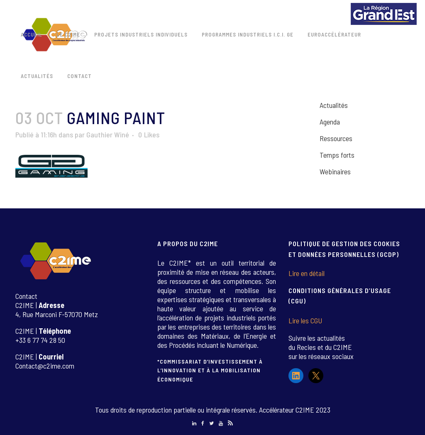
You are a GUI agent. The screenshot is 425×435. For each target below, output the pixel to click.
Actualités (334, 105)
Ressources (336, 138)
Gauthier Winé (107, 134)
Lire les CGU (305, 320)
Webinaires (335, 171)
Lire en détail (306, 273)
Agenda (330, 121)
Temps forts (337, 154)
